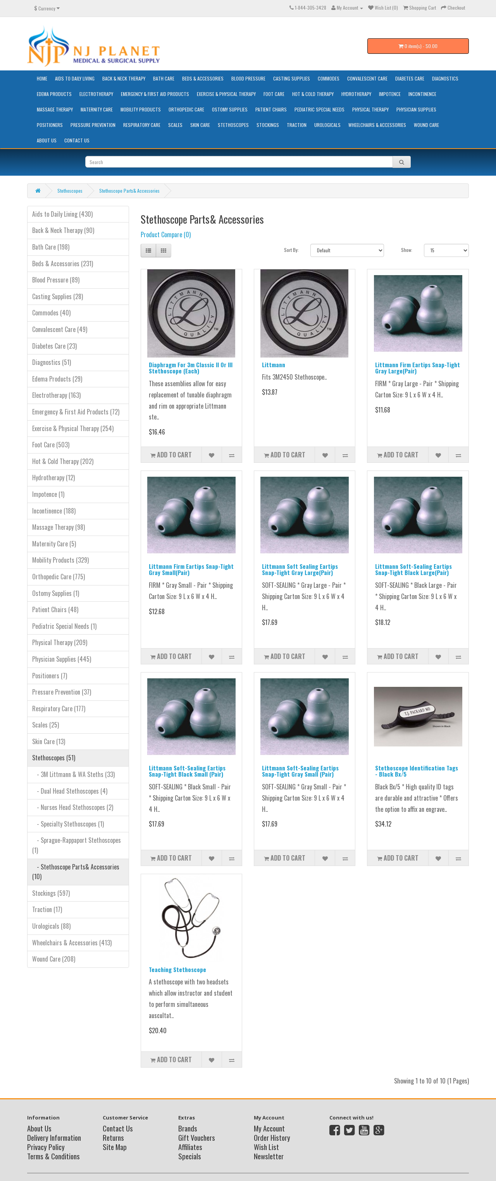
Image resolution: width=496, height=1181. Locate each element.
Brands (187, 1128)
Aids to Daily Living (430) (62, 214)
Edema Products (54, 94)
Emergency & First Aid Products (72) (75, 411)
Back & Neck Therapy (123, 78)
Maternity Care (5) (54, 543)
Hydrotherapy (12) (53, 477)
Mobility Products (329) (60, 560)
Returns (113, 1137)
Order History (272, 1137)
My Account (269, 1128)
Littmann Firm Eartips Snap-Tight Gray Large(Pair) (417, 367)
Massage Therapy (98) (58, 527)
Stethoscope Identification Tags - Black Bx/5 (416, 771)
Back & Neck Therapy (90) (63, 230)
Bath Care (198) (50, 247)
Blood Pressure (248, 78)
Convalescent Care (367, 78)
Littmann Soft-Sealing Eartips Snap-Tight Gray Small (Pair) (300, 771)
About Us (47, 140)
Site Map (115, 1146)
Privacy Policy (46, 1146)
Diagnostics (445, 78)
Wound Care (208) (53, 959)
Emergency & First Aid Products (155, 94)
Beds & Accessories (203, 78)
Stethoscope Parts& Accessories (129, 190)
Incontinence (422, 94)
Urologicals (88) (51, 926)
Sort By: (291, 249)
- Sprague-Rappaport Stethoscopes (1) (76, 845)
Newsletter (269, 1155)
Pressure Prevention (93, 125)
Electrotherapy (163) (56, 395)
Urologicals (327, 125)
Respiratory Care (141, 125)
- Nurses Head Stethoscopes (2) (72, 807)
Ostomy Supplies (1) (55, 593)
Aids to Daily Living (75, 78)
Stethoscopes (233, 125)
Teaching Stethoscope (177, 969)
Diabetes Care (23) (54, 346)
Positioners (50, 125)
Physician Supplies (416, 109)
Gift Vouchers (196, 1137)
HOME (42, 78)
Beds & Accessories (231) (62, 263)
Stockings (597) (51, 893)
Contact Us (77, 140)
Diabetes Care (409, 78)
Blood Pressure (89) (55, 279)
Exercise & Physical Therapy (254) (73, 428)
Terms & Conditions (53, 1155)
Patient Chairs (271, 109)
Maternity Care (97, 109)
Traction (297, 125)
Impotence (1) (48, 494)
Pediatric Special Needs (319, 109)
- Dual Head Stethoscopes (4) (69, 791)
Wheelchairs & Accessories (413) (72, 942)
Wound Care (426, 125)
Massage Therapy (55, 109)
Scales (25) (45, 724)
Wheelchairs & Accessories (377, 125)
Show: (406, 249)
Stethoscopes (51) (53, 757)
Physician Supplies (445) (61, 659)
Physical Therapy (370, 109)
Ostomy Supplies (230, 109)
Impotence (390, 94)
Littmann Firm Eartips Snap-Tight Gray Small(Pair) (191, 569)
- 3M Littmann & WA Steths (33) (73, 774)
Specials (189, 1155)
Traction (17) (47, 909)
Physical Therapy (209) (59, 642)
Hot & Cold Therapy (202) (62, 461)
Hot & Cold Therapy (313, 94)
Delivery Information (54, 1137)
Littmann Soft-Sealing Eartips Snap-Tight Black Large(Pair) (413, 569)
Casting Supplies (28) (57, 296)
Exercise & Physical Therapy (226, 94)
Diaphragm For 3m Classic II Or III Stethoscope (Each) (190, 367)
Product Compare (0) (166, 234)
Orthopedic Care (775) (58, 576)
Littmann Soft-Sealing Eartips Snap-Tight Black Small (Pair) (187, 771)
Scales (175, 125)
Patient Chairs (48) (55, 609)
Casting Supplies (291, 78)
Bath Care (163, 78)
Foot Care (274, 94)
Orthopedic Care (186, 109)
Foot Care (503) (50, 444)
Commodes (328, 78)
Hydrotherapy (356, 94)
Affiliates (190, 1146)
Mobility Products (141, 109)
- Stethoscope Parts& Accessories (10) (75, 871)
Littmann (273, 364)
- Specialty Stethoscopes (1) (68, 823)
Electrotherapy (96, 94)
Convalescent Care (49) (59, 329)
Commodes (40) (51, 312)
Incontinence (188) (54, 510)
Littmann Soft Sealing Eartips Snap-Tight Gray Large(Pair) (300, 569)
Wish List (266, 1146)
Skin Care (200, 125)
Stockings (268, 125)
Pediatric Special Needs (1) (64, 626)
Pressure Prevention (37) (61, 692)
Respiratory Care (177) (58, 708)
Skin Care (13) (48, 741)
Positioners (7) (49, 675)
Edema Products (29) (57, 378)
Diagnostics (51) (51, 362)
